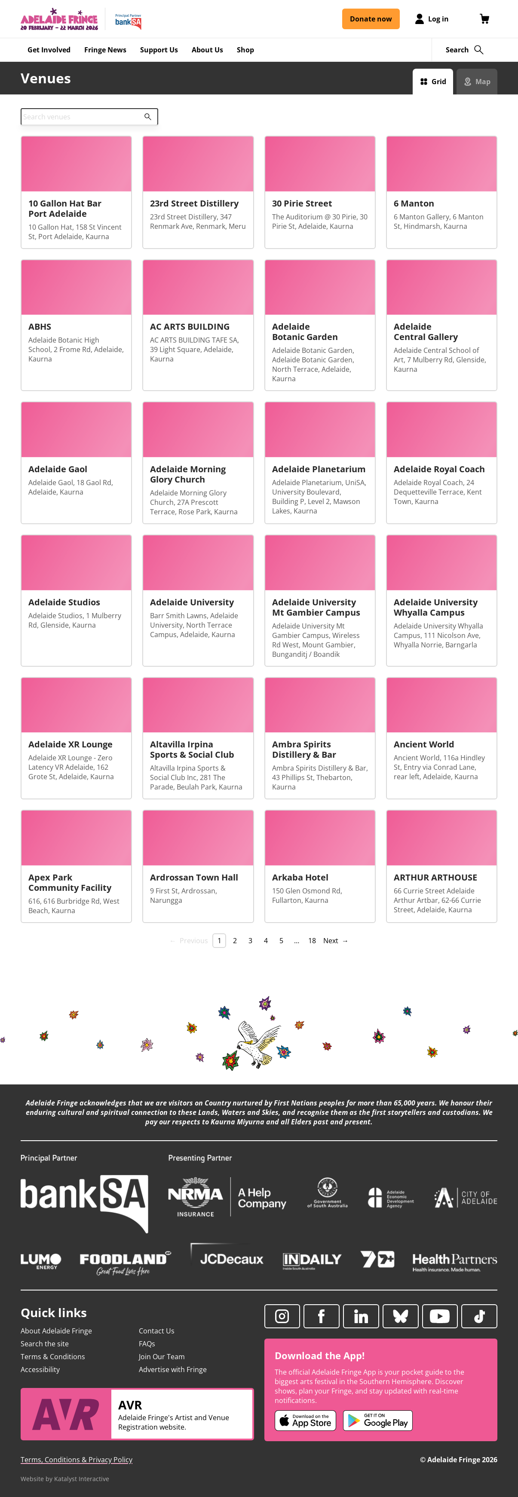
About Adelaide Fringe (56, 1331)
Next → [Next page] (336, 940)
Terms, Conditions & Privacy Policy (76, 1459)
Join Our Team (162, 1356)
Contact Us (157, 1331)
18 (312, 940)
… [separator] (296, 940)
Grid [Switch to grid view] (439, 81)
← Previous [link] (188, 940)
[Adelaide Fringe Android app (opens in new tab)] (378, 1420)
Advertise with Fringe (173, 1369)
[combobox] (89, 116)
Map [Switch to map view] (482, 81)
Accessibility (40, 1369)
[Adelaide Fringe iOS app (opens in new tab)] (306, 1420)
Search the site (45, 1343)
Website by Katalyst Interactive (65, 1479)
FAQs (147, 1343)
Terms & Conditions (53, 1356)
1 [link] (219, 940)
